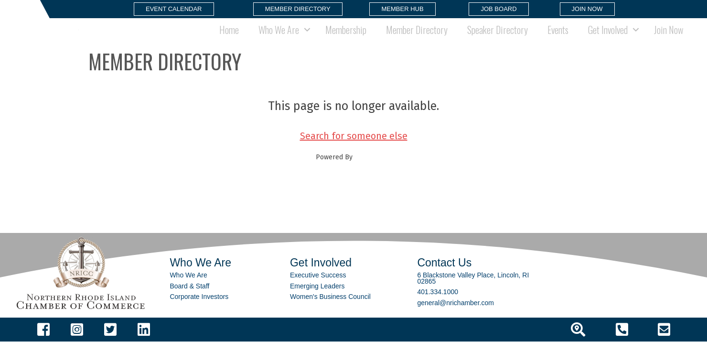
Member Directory (417, 40)
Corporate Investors (199, 319)
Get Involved (608, 40)
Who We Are (278, 40)
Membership (345, 40)
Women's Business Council (330, 319)
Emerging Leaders (317, 308)
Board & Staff (189, 308)
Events (557, 40)
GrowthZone (373, 179)
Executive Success (318, 297)
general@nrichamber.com (455, 325)
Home (229, 40)
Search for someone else (353, 158)
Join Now (668, 40)
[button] (174, 9)
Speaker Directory (497, 40)
